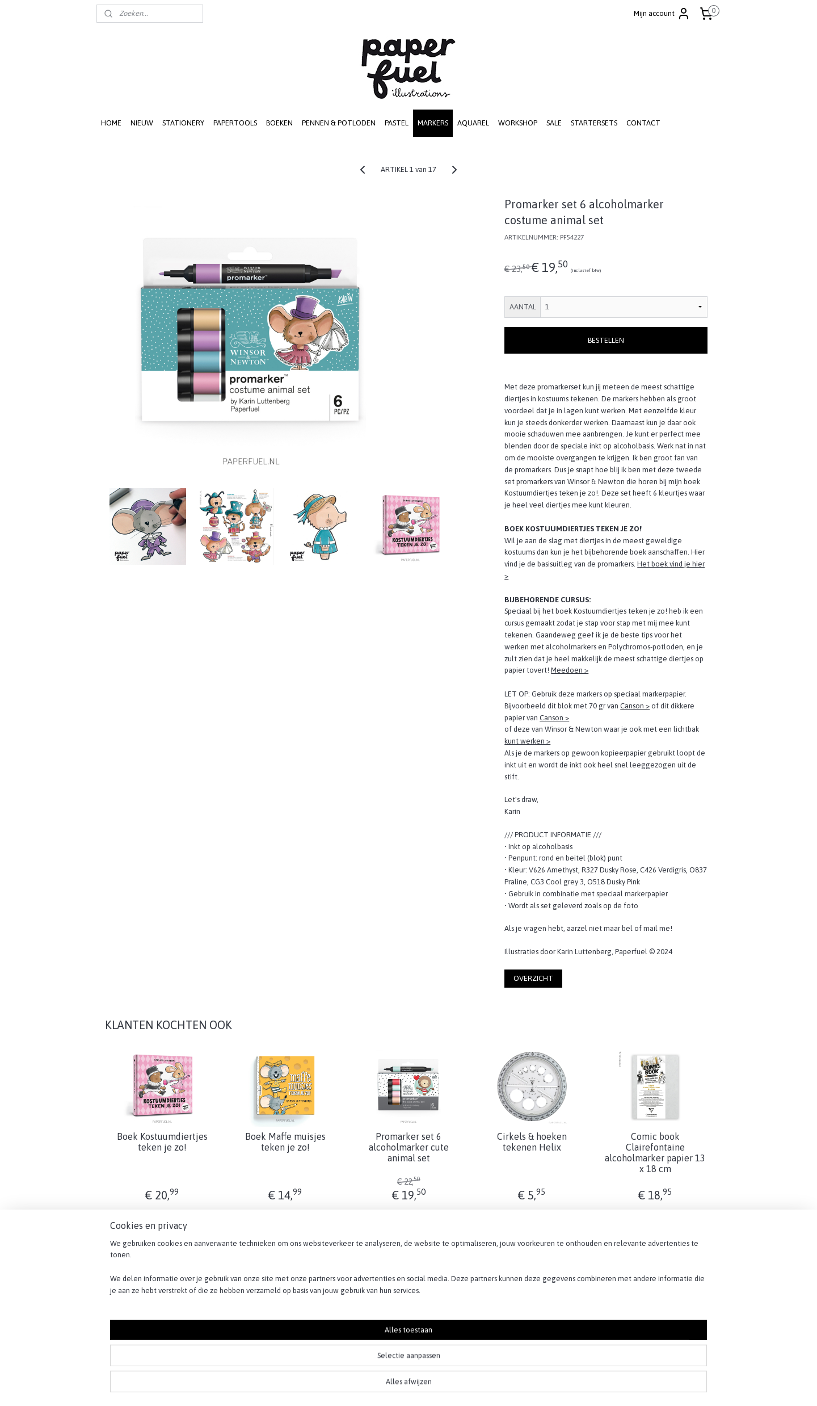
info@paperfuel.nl (403, 1329)
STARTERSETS (594, 123)
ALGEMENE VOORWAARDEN (646, 1306)
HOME (111, 123)
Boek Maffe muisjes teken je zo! (285, 1141)
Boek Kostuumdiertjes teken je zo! (161, 1141)
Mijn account (662, 13)
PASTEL (396, 123)
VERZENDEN (620, 1270)
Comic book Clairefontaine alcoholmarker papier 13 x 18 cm (655, 1152)
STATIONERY (183, 123)
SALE (554, 123)
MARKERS (433, 123)
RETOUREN (619, 1282)
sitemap (369, 1385)
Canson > (635, 706)
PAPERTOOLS (235, 123)
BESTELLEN (606, 340)
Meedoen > (569, 670)
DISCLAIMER (619, 1317)
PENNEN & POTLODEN (339, 123)
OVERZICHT (533, 978)
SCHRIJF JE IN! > (126, 1294)
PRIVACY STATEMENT (635, 1294)
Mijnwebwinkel (519, 1385)
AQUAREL (473, 123)
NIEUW (141, 123)
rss (389, 1385)
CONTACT (643, 123)
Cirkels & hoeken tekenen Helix (532, 1141)
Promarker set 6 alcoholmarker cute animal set (408, 1147)
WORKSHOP (517, 123)
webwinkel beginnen (427, 1385)
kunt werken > (527, 741)
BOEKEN (279, 123)
